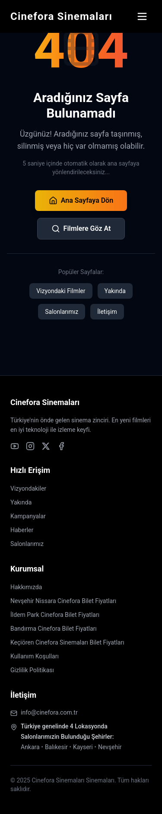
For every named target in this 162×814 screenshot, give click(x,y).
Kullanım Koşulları (34, 656)
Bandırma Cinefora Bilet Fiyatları (53, 628)
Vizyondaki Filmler (60, 290)
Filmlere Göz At (81, 228)
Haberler (21, 530)
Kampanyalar (28, 516)
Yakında (115, 290)
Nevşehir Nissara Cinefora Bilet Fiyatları (63, 600)
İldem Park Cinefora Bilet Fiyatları (54, 614)
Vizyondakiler (28, 488)
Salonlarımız (61, 311)
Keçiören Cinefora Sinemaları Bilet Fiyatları (67, 642)
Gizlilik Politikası (32, 670)
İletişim (107, 311)
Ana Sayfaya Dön (81, 200)
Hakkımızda (26, 587)
